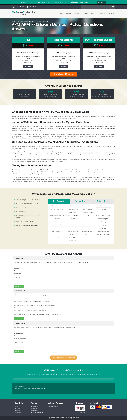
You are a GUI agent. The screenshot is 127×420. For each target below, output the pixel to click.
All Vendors (84, 13)
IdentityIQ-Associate (103, 235)
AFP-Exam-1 (72, 225)
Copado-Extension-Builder (72, 233)
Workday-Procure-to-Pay (103, 216)
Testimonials (102, 13)
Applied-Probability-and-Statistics (57, 217)
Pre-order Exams (81, 201)
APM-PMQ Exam (19, 386)
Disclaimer (18, 412)
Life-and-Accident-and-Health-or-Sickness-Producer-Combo (88, 209)
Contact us (34, 407)
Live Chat (31, 7)
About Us (68, 13)
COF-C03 (103, 209)
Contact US (111, 13)
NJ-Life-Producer (57, 232)
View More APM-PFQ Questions (63, 358)
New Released (58, 201)
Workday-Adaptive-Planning (103, 220)
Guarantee (93, 13)
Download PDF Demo (63, 74)
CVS (88, 216)
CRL (103, 213)
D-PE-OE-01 (87, 225)
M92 (57, 238)
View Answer (19, 287)
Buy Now (28, 66)
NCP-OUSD (88, 235)
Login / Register (18, 7)
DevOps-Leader (57, 225)
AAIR (88, 219)
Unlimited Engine (53, 407)
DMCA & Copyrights (37, 412)
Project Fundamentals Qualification (31, 21)
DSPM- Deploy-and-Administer (103, 227)
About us (34, 408)
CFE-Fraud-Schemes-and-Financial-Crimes (57, 208)
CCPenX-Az (103, 206)
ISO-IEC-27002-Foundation (72, 239)
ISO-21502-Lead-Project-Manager (72, 217)
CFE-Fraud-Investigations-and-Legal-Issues (72, 209)
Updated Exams (103, 201)
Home (61, 13)
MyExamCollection (24, 13)
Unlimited (76, 13)
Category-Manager (87, 232)
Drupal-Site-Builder (103, 232)
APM (18, 21)
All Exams (17, 410)
